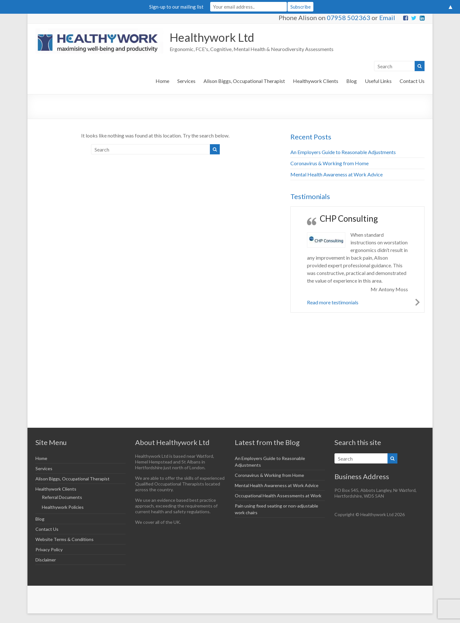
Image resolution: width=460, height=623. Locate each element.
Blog (351, 81)
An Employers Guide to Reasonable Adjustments (343, 152)
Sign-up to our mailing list (176, 7)
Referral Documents (62, 497)
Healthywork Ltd (212, 37)
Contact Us (412, 81)
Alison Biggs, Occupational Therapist (244, 81)
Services (186, 81)
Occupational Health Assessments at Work (278, 495)
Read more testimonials (332, 302)
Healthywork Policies (63, 507)
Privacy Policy (49, 549)
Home (162, 81)
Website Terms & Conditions (64, 539)
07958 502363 (348, 17)
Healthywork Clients (315, 81)
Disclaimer (45, 559)
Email (387, 17)
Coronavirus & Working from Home (329, 163)
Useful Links (378, 81)
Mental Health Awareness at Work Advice (336, 174)
